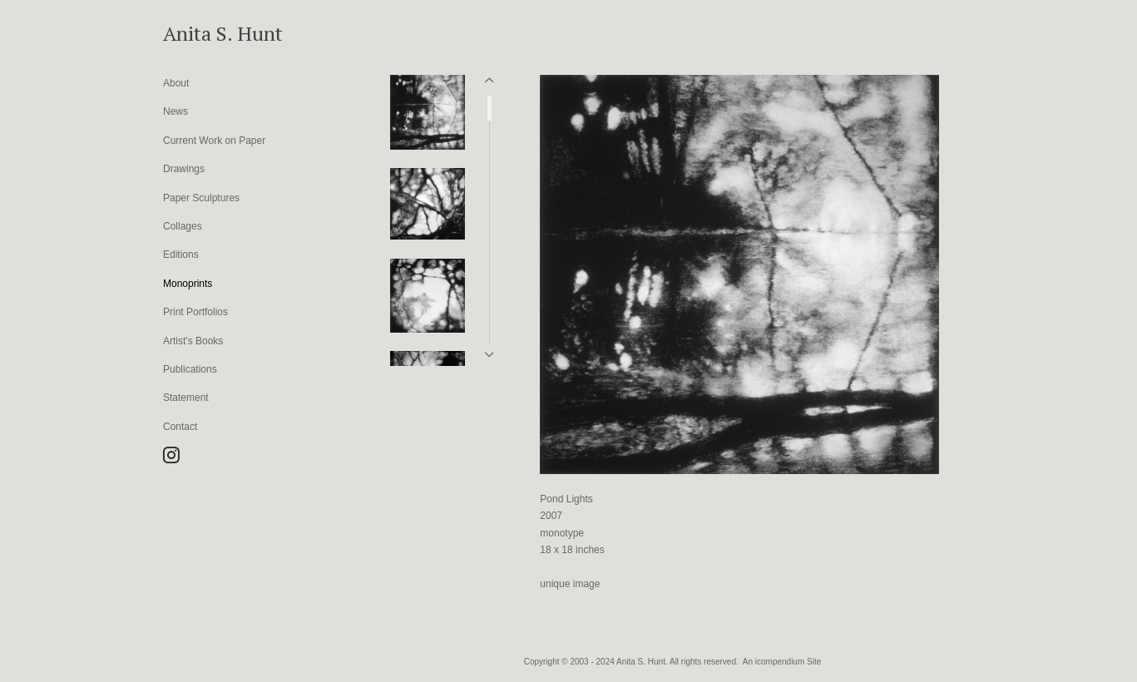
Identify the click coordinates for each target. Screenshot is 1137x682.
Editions (181, 254)
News (175, 111)
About (176, 83)
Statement (186, 397)
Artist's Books (193, 341)
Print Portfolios (195, 312)
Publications (190, 369)
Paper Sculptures (201, 198)
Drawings (184, 169)
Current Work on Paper (214, 140)
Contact (180, 426)
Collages (182, 226)
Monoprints (187, 283)
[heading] (204, 33)
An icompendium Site (782, 661)
